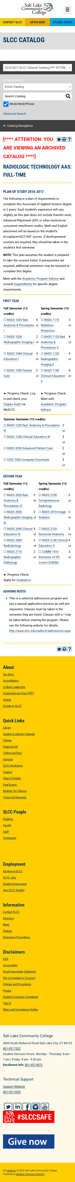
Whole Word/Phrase (21, 103)
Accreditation (11, 681)
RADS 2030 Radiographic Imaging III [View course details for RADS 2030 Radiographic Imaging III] (18, 517)
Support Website (14, 1086)
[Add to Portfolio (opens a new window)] (59, 139)
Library (7, 728)
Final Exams (10, 785)
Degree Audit (12, 404)
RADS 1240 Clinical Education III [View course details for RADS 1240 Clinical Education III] (28, 437)
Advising (8, 759)
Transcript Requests (14, 797)
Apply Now (37, 22)
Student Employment (15, 884)
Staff (6, 832)
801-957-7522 (12, 1048)
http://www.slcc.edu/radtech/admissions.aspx (40, 631)
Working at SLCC (13, 871)
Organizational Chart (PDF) (18, 693)
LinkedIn (17, 1107)
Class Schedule (12, 778)
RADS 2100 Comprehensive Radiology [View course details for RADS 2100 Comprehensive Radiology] (49, 500)
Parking (7, 931)
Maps (6, 924)
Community (9, 838)
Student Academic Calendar (19, 734)
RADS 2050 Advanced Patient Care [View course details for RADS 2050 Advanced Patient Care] (30, 448)
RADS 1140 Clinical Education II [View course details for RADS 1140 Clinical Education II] (53, 376)
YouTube (45, 1107)
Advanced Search (14, 114)
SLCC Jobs (9, 877)
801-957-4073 (33, 1065)
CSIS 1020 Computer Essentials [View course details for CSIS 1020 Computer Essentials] (28, 460)
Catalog (7, 772)
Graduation (23, 580)
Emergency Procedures (16, 937)
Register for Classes (15, 791)
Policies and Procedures (17, 984)
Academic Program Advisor (40, 278)
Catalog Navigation (20, 126)
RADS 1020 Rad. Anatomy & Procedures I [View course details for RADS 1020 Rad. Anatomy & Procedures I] (19, 325)
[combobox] (37, 68)
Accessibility (10, 965)
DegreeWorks (23, 284)
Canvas (7, 740)
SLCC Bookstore (13, 766)
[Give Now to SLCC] (37, 1141)
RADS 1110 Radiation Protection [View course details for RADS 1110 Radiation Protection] (50, 325)
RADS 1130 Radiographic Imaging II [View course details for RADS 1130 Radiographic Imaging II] (50, 359)
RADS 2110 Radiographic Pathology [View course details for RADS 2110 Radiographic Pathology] (13, 557)
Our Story (8, 674)
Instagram (36, 1107)
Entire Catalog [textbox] (14, 87)
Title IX (7, 1003)
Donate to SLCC (12, 706)
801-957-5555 (12, 1092)
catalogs (11, 1170)
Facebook (26, 1107)
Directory (8, 918)
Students (8, 819)
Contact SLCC (12, 22)
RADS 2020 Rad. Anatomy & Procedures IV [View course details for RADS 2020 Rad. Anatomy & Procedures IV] (16, 500)
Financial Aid (10, 747)
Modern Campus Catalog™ (30, 1174)
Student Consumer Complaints (20, 997)
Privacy (7, 991)
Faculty (7, 825)
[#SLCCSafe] (37, 1114)
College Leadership (14, 687)
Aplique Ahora (62, 22)
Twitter (8, 1107)
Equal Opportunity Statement (19, 971)
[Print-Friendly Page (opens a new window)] (64, 139)
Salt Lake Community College (37, 9)
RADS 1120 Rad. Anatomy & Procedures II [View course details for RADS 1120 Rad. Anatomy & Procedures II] (53, 342)
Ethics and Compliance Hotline (20, 1009)
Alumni (7, 700)
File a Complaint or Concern (19, 978)
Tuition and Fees (12, 753)
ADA (5, 959)
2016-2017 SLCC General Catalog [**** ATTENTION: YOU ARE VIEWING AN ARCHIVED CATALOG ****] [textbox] (38, 68)
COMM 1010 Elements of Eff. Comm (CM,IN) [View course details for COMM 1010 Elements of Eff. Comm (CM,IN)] (49, 557)
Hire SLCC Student (13, 890)
